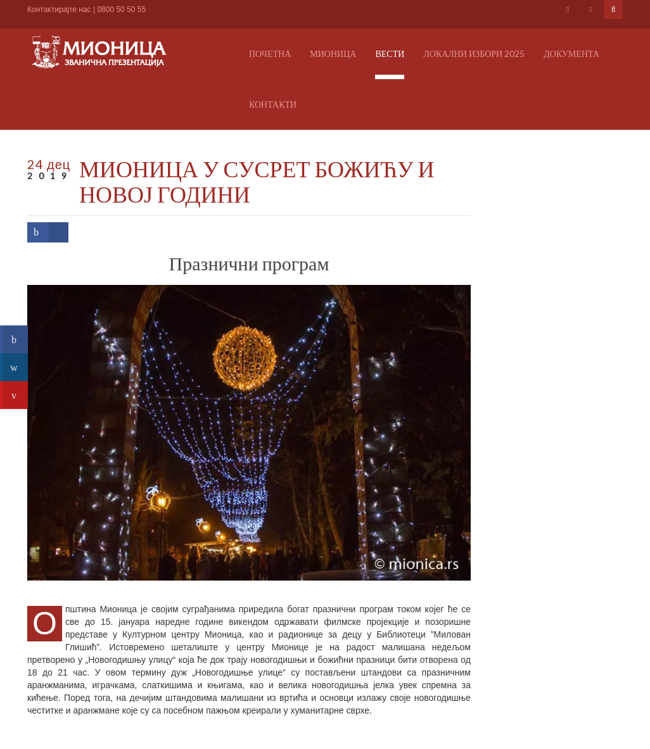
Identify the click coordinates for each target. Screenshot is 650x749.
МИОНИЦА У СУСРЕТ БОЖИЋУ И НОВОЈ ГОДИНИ (256, 181)
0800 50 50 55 (121, 9)
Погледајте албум (63, 587)
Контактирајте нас (59, 9)
